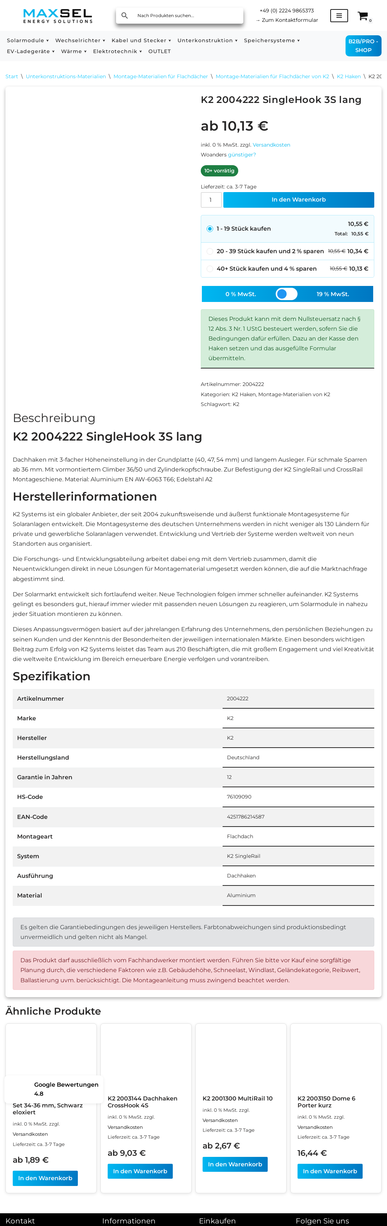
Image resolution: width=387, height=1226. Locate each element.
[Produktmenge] (211, 200)
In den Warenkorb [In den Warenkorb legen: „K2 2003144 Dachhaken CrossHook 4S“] (140, 1171)
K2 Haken (349, 76)
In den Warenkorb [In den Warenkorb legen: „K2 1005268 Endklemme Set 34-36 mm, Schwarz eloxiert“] (45, 1178)
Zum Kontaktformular (286, 20)
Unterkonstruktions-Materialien (66, 76)
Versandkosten (271, 145)
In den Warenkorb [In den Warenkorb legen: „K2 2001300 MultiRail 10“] (235, 1164)
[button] (47, 40)
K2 (236, 404)
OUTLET (159, 51)
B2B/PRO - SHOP (363, 45)
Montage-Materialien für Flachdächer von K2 (272, 76)
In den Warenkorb (299, 199)
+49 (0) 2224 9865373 (287, 10)
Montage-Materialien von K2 (294, 394)
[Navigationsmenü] (339, 15)
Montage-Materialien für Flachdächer (160, 76)
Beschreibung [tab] (54, 418)
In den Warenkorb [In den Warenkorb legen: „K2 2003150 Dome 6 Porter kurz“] (330, 1171)
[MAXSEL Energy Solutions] (57, 15)
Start (11, 76)
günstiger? (242, 154)
